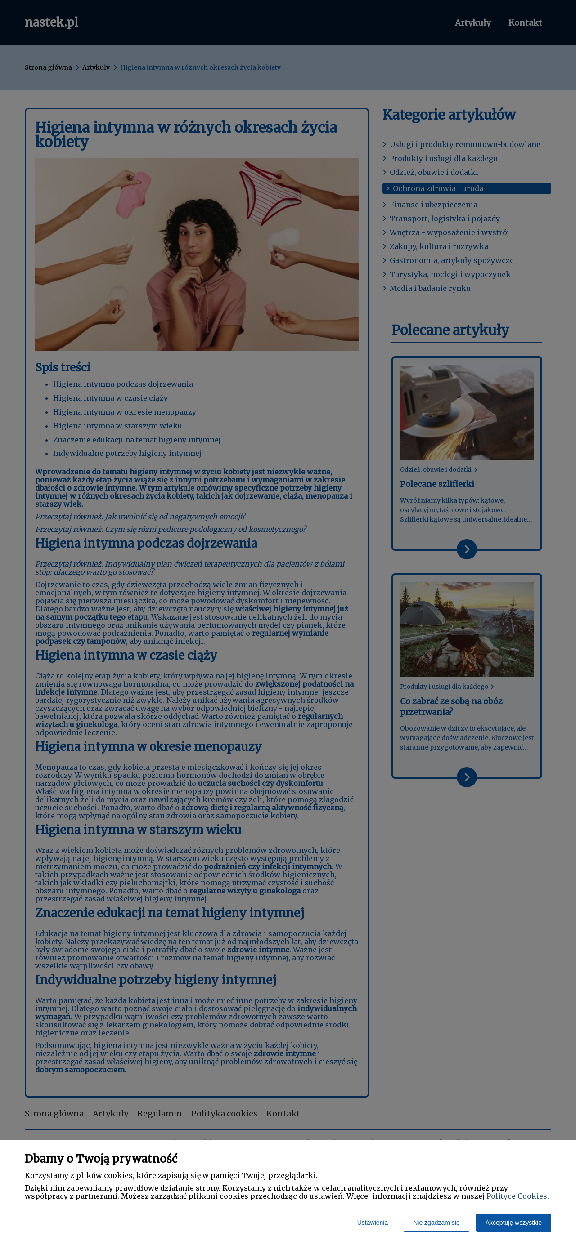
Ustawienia (372, 1222)
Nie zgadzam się (436, 1222)
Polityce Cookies (516, 1195)
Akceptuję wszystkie (514, 1222)
